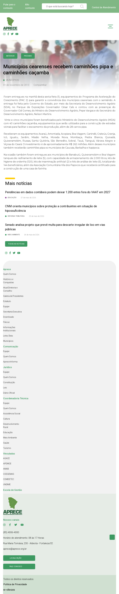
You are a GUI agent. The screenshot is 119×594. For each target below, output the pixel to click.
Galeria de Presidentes (13, 296)
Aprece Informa (10, 362)
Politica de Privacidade (15, 584)
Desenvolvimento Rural (11, 425)
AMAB (6, 469)
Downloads (8, 317)
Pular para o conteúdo (9, 6)
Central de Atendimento (104, 7)
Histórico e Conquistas (8, 281)
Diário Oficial (9, 393)
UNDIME (7, 484)
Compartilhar (40, 85)
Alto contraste (30, 6)
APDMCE (7, 463)
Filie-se (6, 322)
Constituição (9, 382)
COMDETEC (8, 479)
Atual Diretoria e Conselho (10, 289)
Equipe (6, 306)
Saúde (6, 443)
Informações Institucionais (9, 329)
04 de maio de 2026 (31, 235)
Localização (16, 558)
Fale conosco (15, 566)
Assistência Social (11, 413)
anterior (10, 56)
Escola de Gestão (12, 490)
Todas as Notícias (16, 244)
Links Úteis (8, 336)
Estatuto (7, 301)
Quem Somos (9, 274)
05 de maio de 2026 (36, 216)
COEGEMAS (8, 474)
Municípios (8, 341)
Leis (5, 387)
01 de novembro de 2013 (16, 85)
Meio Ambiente (10, 437)
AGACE (6, 458)
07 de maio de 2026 (28, 198)
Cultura (6, 419)
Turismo (7, 448)
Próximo (28, 56)
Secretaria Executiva (12, 312)
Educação (8, 432)
